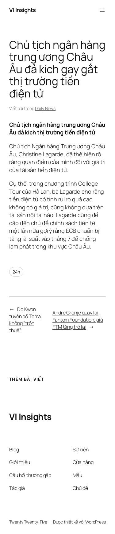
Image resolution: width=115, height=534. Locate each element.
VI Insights (22, 10)
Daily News (45, 108)
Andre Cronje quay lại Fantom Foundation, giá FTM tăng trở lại (77, 319)
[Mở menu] (102, 10)
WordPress (95, 522)
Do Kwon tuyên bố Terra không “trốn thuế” (25, 320)
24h (16, 272)
